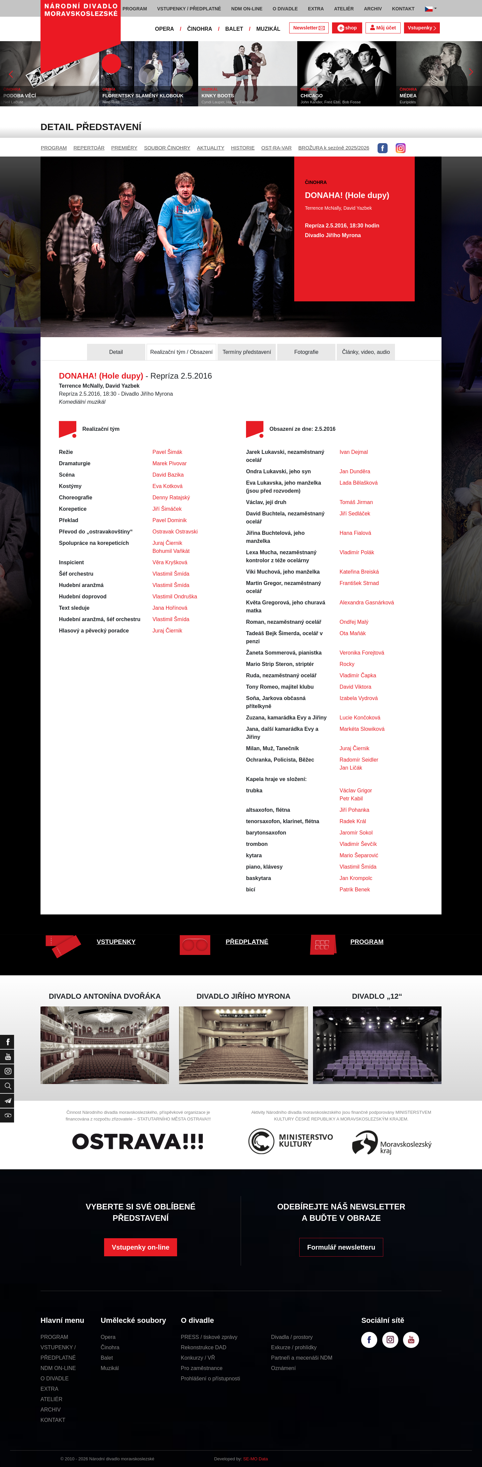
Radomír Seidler (359, 760)
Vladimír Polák (357, 552)
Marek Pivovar (170, 463)
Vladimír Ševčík (358, 844)
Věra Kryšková (170, 562)
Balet (107, 1358)
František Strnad (359, 583)
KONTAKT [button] (403, 8)
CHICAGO (312, 95)
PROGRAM (54, 148)
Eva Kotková (168, 486)
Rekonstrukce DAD (203, 1347)
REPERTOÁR (89, 148)
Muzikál (110, 1368)
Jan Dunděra (355, 471)
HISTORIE (243, 148)
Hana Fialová (355, 533)
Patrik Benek (355, 889)
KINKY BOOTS (218, 95)
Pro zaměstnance (202, 1368)
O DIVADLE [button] (285, 8)
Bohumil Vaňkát (171, 551)
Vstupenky (422, 27)
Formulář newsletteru (341, 1247)
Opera (108, 1337)
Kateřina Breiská (359, 572)
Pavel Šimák (167, 452)
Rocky (347, 664)
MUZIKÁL (268, 29)
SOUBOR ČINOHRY (167, 148)
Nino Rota (110, 102)
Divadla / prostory (292, 1337)
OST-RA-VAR (276, 148)
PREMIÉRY (124, 148)
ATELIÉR (52, 1399)
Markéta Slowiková (362, 729)
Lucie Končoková (360, 717)
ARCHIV (51, 1409)
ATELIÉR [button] (344, 8)
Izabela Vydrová (359, 698)
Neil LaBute (13, 102)
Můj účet (383, 27)
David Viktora (356, 687)
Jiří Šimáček (167, 509)
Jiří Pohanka (355, 810)
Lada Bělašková (359, 483)
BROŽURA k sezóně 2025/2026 (333, 148)
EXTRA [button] (316, 8)
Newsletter (308, 27)
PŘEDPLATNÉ (247, 941)
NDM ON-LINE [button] (246, 8)
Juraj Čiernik (167, 543)
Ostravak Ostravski (175, 531)
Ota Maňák (353, 633)
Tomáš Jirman (356, 502)
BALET (234, 29)
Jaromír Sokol (356, 833)
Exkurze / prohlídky (294, 1347)
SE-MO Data (255, 1458)
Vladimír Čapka (358, 675)
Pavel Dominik (170, 520)
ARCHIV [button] (373, 8)
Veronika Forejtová (362, 653)
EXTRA (49, 1389)
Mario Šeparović (359, 855)
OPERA (164, 29)
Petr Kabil (351, 798)
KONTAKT (53, 1420)
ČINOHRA (199, 29)
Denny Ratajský (171, 497)
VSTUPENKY (116, 941)
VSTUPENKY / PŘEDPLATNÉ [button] (189, 8)
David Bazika (168, 475)
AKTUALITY (210, 148)
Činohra (110, 1347)
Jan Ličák (351, 768)
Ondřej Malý (354, 622)
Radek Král (353, 821)
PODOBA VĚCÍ (19, 95)
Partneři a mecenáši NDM (301, 1358)
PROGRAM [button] (135, 8)
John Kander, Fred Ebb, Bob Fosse (331, 102)
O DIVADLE (55, 1378)
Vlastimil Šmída (171, 574)
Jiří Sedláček (355, 513)
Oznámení (283, 1368)
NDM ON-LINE (58, 1368)
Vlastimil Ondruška (175, 596)
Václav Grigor (356, 790)
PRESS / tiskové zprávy (209, 1337)
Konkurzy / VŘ (198, 1358)
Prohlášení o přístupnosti (210, 1378)
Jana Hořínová (170, 608)
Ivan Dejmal (354, 452)
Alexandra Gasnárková (367, 602)
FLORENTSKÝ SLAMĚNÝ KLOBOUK (142, 95)
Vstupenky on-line (140, 1247)
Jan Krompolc (356, 878)
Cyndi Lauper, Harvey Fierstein (228, 102)
